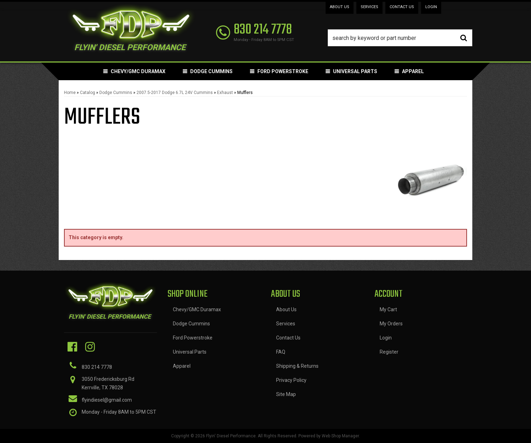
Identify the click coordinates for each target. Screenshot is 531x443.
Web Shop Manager (340, 435)
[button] (400, 37)
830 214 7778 (97, 367)
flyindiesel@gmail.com (107, 400)
